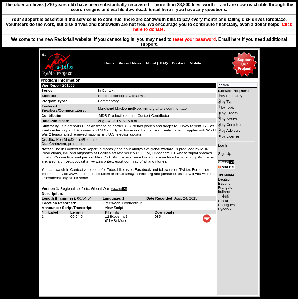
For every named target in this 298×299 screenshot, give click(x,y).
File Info (112, 212)
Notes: (48, 149)
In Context (106, 90)
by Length (230, 113)
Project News (130, 63)
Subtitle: (49, 96)
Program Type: (54, 101)
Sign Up (224, 154)
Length (76, 212)
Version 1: (50, 189)
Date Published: (55, 121)
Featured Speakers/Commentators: (64, 108)
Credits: (49, 140)
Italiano (224, 192)
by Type (228, 101)
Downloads (164, 212)
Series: (48, 90)
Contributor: (52, 116)
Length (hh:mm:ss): (59, 198)
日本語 (223, 196)
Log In (223, 145)
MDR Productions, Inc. (117, 116)
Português (226, 205)
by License (230, 136)
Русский (225, 209)
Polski (223, 201)
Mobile (195, 63)
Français (225, 187)
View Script (114, 208)
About (151, 63)
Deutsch (225, 179)
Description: (52, 194)
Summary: (51, 126)
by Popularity (231, 96)
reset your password (194, 39)
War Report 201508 (58, 85)
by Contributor (233, 125)
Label (53, 212)
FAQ (164, 63)
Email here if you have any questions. (188, 9)
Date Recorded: (160, 198)
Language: (112, 198)
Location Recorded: (59, 203)
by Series (229, 119)
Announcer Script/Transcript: (67, 208)
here (236, 39)
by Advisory (231, 130)
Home (109, 63)
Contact (178, 63)
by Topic (228, 107)
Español (224, 183)
